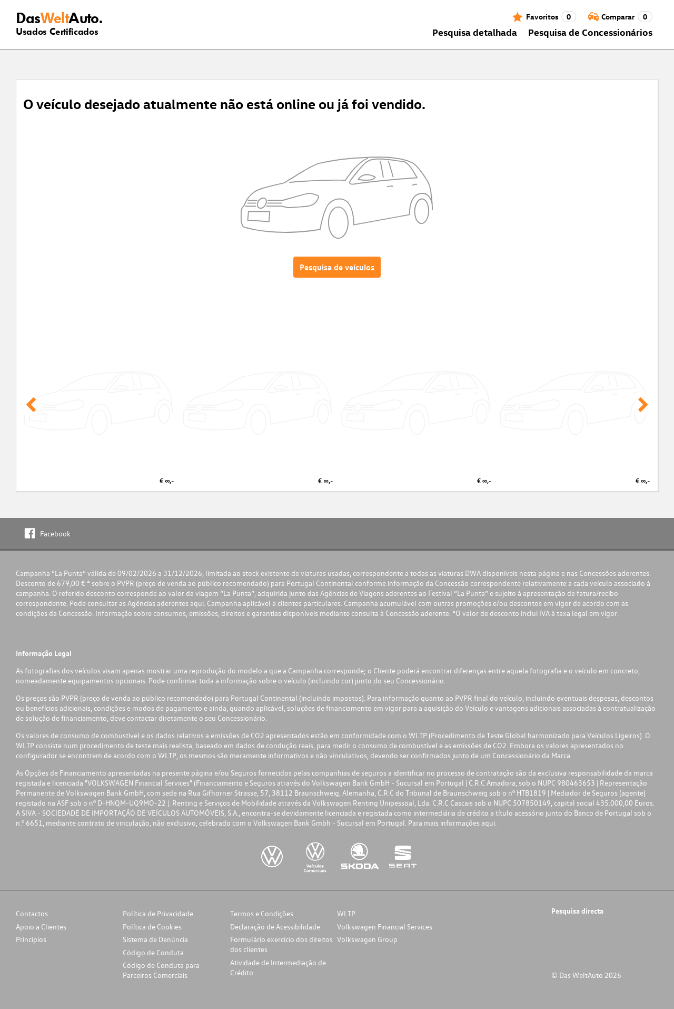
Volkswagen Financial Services (384, 927)
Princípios (31, 939)
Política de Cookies (152, 927)
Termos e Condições (261, 913)
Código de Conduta (153, 952)
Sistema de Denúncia (155, 939)
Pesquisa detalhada (474, 32)
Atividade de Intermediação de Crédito (278, 967)
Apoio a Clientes (41, 927)
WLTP (346, 913)
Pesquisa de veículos (337, 267)
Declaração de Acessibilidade (275, 927)
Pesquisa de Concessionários (590, 32)
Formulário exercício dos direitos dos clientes (281, 944)
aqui (197, 603)
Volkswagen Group (367, 939)
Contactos (32, 913)
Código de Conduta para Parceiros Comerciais (161, 970)
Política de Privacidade (158, 913)
